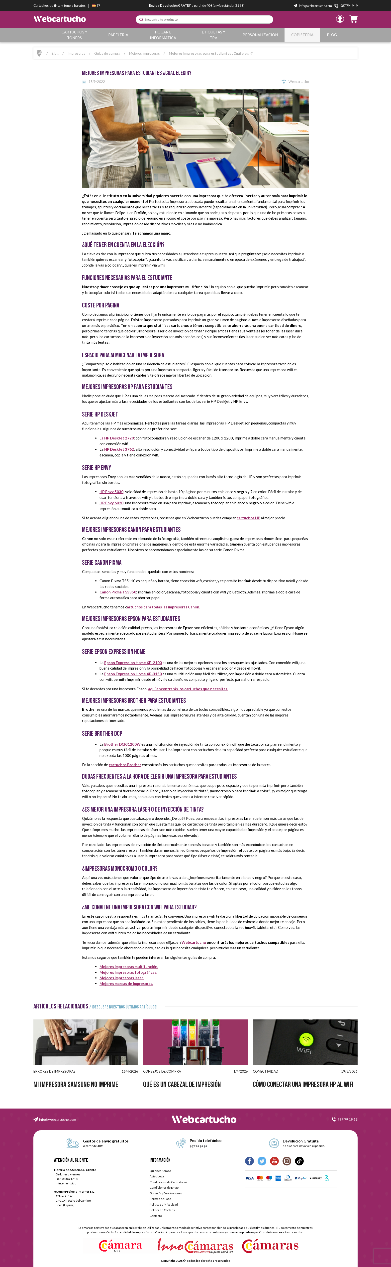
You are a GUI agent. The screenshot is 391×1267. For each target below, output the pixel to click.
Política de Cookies (162, 1210)
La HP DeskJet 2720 (116, 438)
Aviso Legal (157, 1176)
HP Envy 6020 (111, 503)
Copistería (303, 34)
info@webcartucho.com (57, 1119)
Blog (332, 34)
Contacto (156, 1216)
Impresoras (76, 53)
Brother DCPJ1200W (122, 744)
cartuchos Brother (125, 764)
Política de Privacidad (164, 1204)
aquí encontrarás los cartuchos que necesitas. (188, 689)
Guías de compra (107, 53)
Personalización (260, 34)
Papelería (118, 34)
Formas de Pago (160, 1199)
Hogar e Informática (163, 34)
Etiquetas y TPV (214, 34)
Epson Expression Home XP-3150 (133, 674)
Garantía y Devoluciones (166, 1193)
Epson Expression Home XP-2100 (133, 662)
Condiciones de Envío (164, 1187)
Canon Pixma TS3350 (117, 592)
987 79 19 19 (347, 1119)
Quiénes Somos (160, 1171)
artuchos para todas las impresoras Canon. (163, 607)
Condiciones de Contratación (169, 1182)
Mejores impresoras (144, 53)
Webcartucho (194, 942)
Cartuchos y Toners (74, 34)
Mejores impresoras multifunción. (128, 966)
